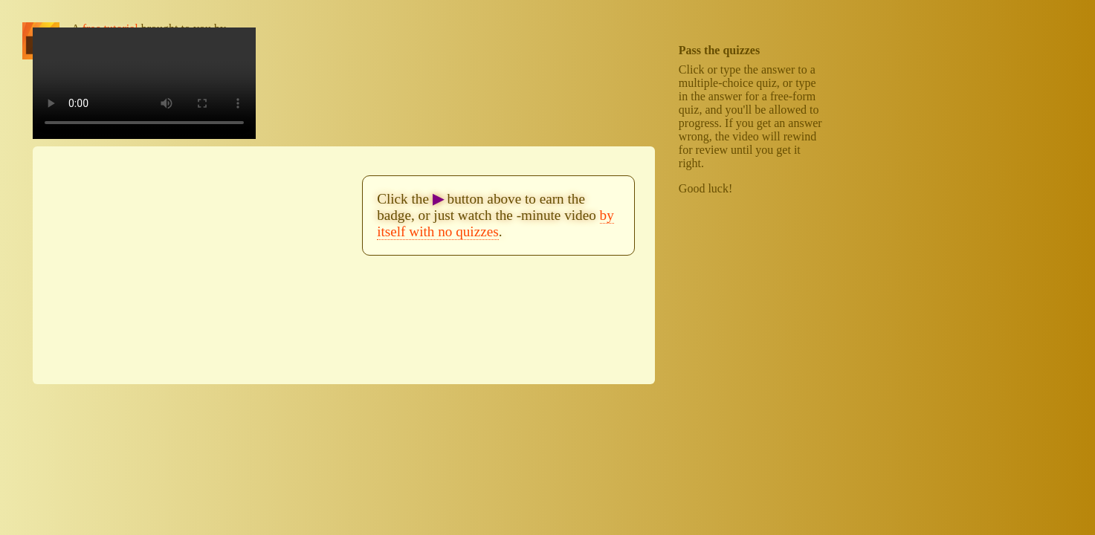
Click (692, 69)
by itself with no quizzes (495, 223)
